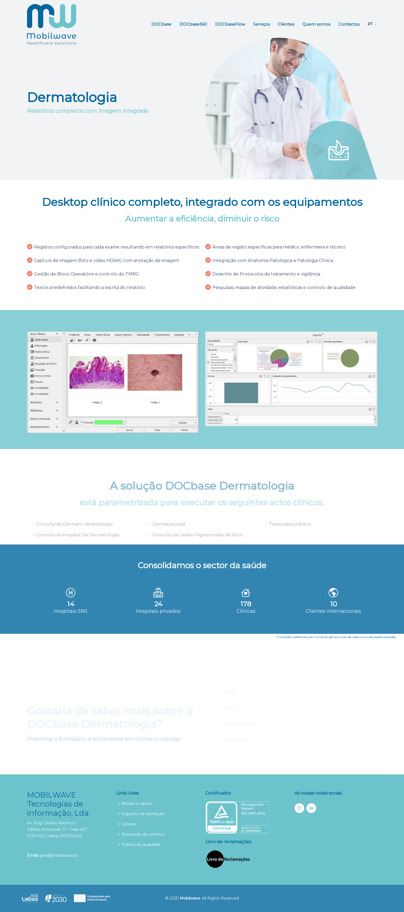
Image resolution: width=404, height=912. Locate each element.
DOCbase (161, 24)
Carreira (129, 824)
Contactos (348, 24)
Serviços (261, 24)
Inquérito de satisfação (143, 814)
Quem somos (316, 24)
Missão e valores (137, 803)
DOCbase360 (193, 24)
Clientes (286, 24)
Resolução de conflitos (143, 834)
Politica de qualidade (141, 844)
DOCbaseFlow (230, 24)
